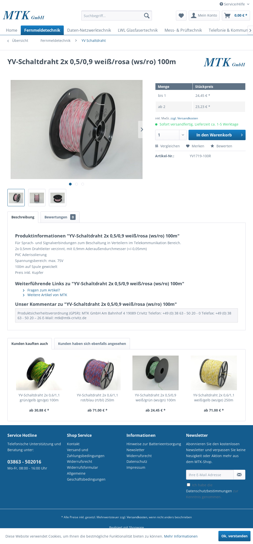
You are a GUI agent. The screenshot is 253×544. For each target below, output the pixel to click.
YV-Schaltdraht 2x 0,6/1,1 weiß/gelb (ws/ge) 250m (213, 397)
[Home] (11, 30)
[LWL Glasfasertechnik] (137, 30)
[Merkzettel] (181, 16)
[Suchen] (147, 16)
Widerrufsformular (82, 467)
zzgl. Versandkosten (184, 118)
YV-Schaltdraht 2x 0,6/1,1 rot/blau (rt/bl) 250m (97, 397)
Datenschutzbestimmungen (209, 491)
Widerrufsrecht (79, 461)
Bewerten (221, 146)
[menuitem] (116, 18)
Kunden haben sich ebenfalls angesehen (92, 343)
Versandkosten (137, 517)
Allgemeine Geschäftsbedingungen (86, 476)
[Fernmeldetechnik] (42, 30)
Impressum (135, 467)
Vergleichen (167, 146)
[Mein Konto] (204, 16)
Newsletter (135, 449)
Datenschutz (136, 461)
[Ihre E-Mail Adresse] (210, 475)
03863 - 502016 (24, 462)
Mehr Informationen (181, 536)
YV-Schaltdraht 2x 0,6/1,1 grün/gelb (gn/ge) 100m (39, 397)
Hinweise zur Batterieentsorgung (153, 443)
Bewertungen (60, 217)
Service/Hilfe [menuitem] (233, 4)
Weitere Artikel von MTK (45, 294)
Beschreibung (22, 217)
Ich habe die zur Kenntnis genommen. (212, 491)
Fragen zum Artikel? (41, 290)
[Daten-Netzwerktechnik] (89, 30)
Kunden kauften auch (29, 343)
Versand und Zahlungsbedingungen (86, 452)
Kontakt (73, 443)
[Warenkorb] (236, 16)
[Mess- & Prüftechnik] (183, 30)
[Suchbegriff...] (116, 16)
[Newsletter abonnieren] (239, 475)
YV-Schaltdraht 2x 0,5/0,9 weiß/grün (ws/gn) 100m (155, 397)
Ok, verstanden (234, 536)
